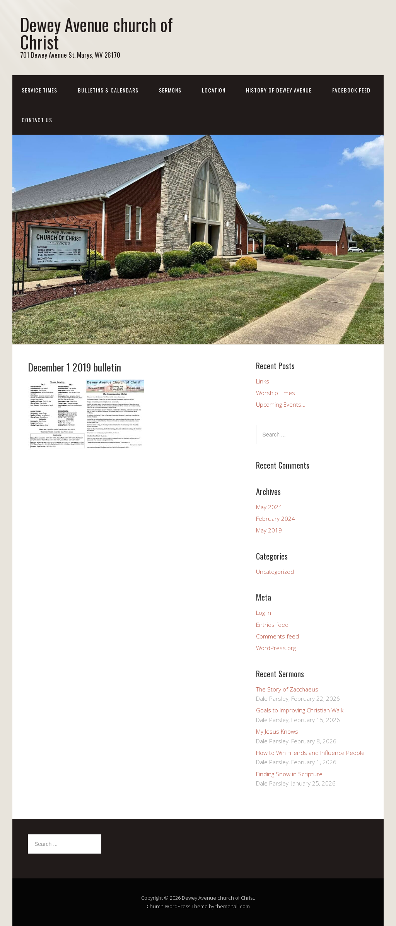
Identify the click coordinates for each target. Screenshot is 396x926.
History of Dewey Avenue (279, 90)
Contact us (37, 120)
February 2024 (275, 518)
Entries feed (272, 624)
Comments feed (277, 636)
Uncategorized (275, 571)
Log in (263, 612)
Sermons (170, 90)
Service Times (39, 90)
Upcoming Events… (281, 404)
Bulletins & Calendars (108, 90)
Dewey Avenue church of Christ (96, 33)
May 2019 (269, 530)
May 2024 (269, 507)
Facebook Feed (351, 90)
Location (213, 90)
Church (155, 906)
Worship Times (275, 393)
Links (262, 381)
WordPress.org (276, 648)
